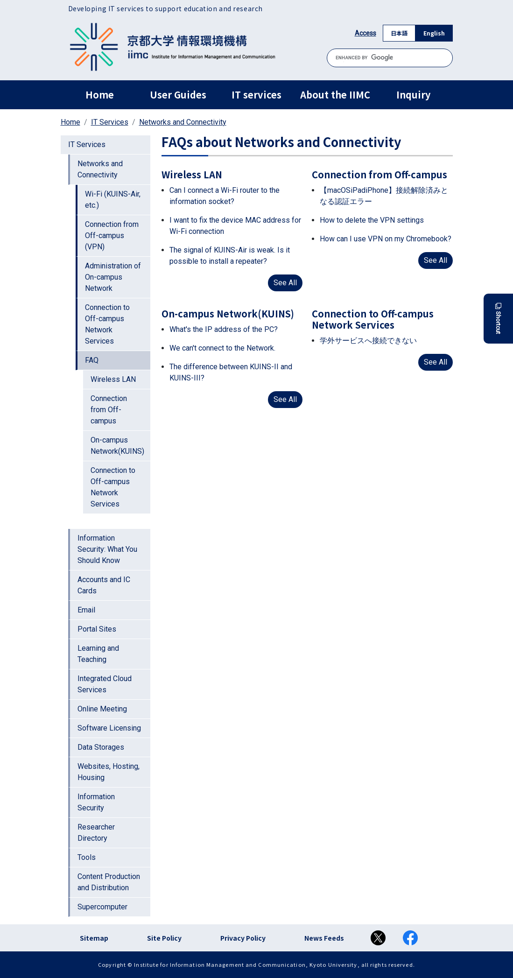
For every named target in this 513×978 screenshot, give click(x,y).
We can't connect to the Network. (222, 348)
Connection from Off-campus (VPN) (112, 235)
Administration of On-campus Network (113, 277)
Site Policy (164, 938)
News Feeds (324, 938)
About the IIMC (335, 94)
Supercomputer (102, 906)
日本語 (399, 33)
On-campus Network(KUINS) (117, 446)
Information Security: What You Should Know (107, 549)
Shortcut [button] (498, 318)
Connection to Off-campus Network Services (107, 324)
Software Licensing (109, 728)
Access (365, 33)
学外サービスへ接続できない (368, 340)
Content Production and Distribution (108, 882)
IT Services (109, 122)
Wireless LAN (113, 379)
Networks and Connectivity (182, 122)
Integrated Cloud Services (104, 684)
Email (86, 609)
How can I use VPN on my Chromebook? (385, 238)
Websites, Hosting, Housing (108, 772)
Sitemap (94, 938)
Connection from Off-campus (109, 409)
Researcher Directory (96, 833)
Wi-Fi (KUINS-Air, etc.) (113, 200)
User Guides (178, 94)
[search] (390, 58)
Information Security (96, 802)
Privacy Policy (243, 938)
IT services (256, 94)
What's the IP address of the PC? (223, 329)
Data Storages (100, 747)
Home (99, 94)
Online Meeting (102, 708)
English (434, 33)
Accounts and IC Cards (103, 585)
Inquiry (413, 94)
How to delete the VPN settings (372, 220)
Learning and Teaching (98, 654)
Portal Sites (96, 629)
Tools (86, 857)
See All (285, 282)
